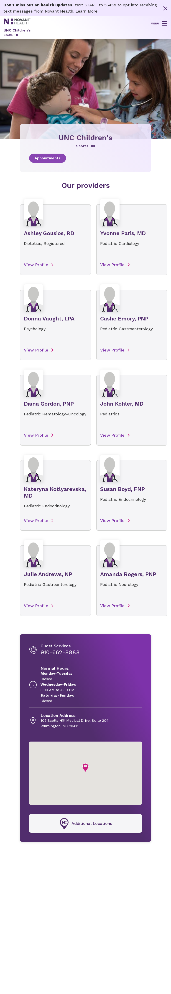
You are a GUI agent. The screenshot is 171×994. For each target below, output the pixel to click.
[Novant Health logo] (17, 22)
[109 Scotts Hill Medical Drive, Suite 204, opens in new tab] (75, 726)
